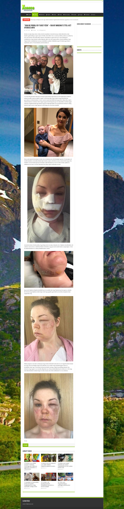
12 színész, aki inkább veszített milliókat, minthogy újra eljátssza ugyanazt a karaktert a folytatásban (30, 466)
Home (24, 14)
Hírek (60, 14)
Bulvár (54, 14)
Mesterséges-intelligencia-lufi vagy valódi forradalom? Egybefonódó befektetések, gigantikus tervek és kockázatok (54, 19)
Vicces (93, 14)
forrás (25, 441)
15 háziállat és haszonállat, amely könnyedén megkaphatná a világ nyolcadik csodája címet (31, 484)
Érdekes (35, 14)
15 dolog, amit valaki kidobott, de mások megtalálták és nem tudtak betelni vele (65, 465)
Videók (29, 14)
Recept (80, 14)
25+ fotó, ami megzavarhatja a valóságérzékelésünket (64, 484)
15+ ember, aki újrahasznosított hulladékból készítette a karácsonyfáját (47, 484)
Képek (48, 14)
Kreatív (73, 14)
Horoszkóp (66, 14)
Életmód (41, 14)
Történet (86, 14)
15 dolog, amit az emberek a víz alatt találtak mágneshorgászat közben (48, 465)
